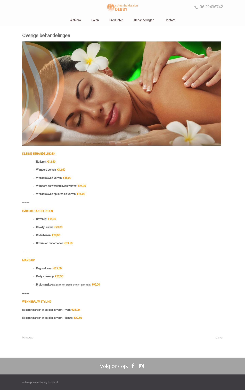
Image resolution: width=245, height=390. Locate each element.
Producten (116, 20)
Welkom (75, 20)
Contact (170, 20)
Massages (27, 337)
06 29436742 (208, 7)
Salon (95, 20)
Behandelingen (144, 20)
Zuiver (219, 337)
